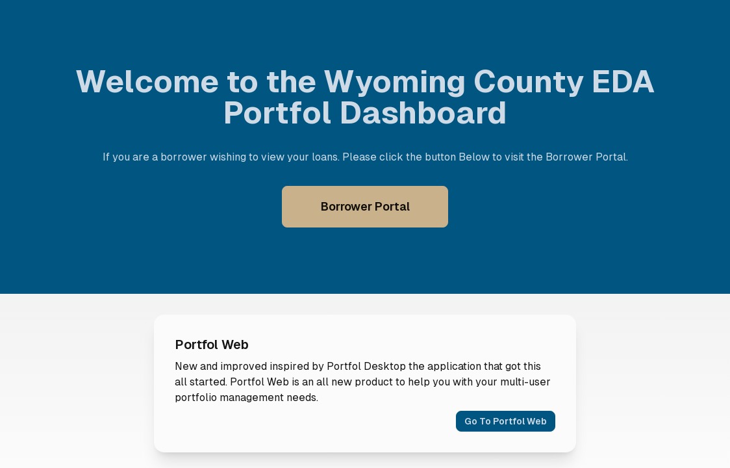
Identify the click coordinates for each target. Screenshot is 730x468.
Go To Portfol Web (505, 421)
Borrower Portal (365, 206)
